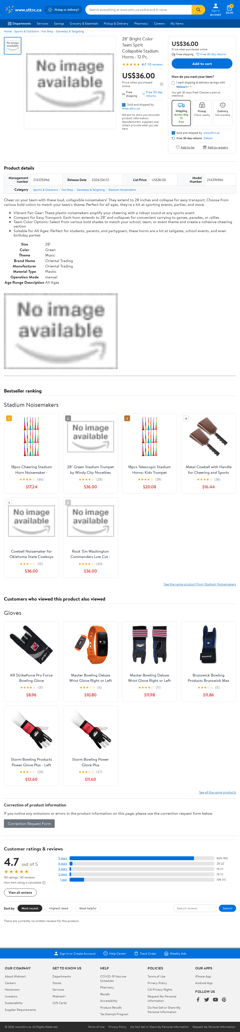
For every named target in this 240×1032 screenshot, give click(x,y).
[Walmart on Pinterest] (224, 1000)
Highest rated (58, 908)
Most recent (30, 908)
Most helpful (87, 908)
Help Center (114, 953)
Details (208, 138)
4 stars (62, 863)
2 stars (62, 874)
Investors (11, 996)
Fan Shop (47, 31)
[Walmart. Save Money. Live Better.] (23, 9)
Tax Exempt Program (114, 1014)
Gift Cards (60, 1003)
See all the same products (217, 792)
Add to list (185, 147)
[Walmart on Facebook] (198, 1000)
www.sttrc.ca (131, 108)
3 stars (62, 869)
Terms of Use (156, 976)
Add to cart (202, 63)
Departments (19, 23)
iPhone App (203, 976)
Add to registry (215, 147)
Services (42, 23)
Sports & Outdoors (26, 31)
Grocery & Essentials (84, 23)
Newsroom (12, 989)
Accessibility (108, 1000)
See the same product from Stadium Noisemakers (200, 584)
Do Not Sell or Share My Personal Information (164, 1009)
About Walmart (15, 976)
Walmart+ (59, 996)
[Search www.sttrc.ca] (138, 10)
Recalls (105, 994)
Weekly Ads (175, 953)
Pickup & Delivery (116, 23)
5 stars (62, 858)
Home (8, 31)
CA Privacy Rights (160, 989)
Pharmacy (141, 23)
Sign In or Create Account (75, 953)
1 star (63, 879)
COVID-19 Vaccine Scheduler (113, 978)
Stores (57, 983)
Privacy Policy (157, 983)
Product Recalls (111, 1007)
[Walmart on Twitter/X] (206, 1000)
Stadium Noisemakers (122, 190)
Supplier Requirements (20, 1009)
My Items (176, 23)
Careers (159, 23)
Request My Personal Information (162, 998)
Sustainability (14, 1003)
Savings (59, 23)
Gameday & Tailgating (70, 31)
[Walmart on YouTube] (215, 1000)
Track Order (145, 953)
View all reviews (20, 892)
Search (227, 908)
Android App (204, 983)
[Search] (198, 10)
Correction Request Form (29, 823)
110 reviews (155, 64)
